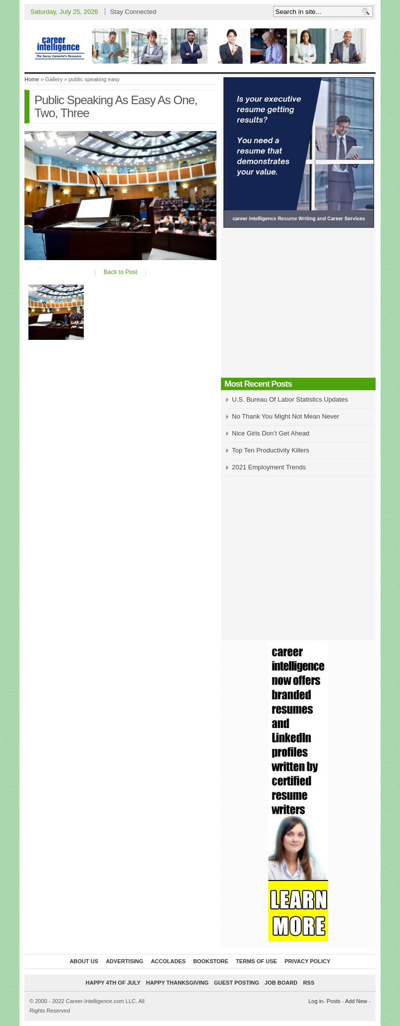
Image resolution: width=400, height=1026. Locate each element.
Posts (334, 1001)
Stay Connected (133, 11)
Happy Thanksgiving (177, 983)
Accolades (168, 961)
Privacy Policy (307, 961)
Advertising (124, 961)
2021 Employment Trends (269, 467)
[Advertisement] (298, 305)
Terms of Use (256, 961)
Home (31, 79)
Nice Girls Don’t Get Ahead (270, 433)
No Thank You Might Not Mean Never (285, 416)
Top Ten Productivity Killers (270, 450)
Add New (356, 1001)
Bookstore (210, 961)
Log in (315, 1001)
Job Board (281, 983)
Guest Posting (236, 983)
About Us (84, 961)
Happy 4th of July (113, 983)
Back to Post (120, 272)
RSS (309, 983)
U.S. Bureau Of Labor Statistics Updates (290, 399)
